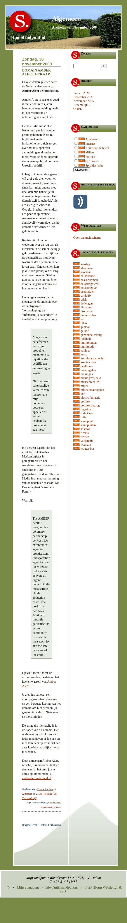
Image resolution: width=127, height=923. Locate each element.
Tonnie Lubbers (45, 789)
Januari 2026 (81, 93)
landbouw (87, 366)
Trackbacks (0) (29, 798)
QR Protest (92, 161)
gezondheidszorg (91, 335)
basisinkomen (89, 280)
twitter (85, 437)
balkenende (88, 276)
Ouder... (78, 108)
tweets (85, 433)
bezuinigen (87, 291)
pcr (83, 393)
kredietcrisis (88, 362)
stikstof (85, 429)
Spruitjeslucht (94, 165)
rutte (83, 417)
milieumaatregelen (92, 389)
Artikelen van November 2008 (74, 27)
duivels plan (88, 315)
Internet (90, 143)
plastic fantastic (90, 397)
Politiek (90, 156)
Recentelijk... (81, 105)
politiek (85, 401)
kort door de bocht (92, 358)
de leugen (87, 303)
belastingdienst (90, 284)
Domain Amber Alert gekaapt (37, 72)
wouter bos (88, 448)
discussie (86, 311)
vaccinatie (87, 440)
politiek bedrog (90, 405)
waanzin (86, 444)
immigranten (89, 342)
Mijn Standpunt (28, 887)
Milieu (89, 152)
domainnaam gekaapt (51, 807)
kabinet (85, 350)
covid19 (86, 295)
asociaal (86, 272)
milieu (85, 386)
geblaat (85, 327)
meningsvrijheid (91, 378)
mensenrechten (90, 382)
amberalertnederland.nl (36, 778)
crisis (84, 299)
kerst (84, 354)
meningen (87, 374)
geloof (85, 331)
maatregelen (88, 370)
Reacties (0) (50, 793)
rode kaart (87, 413)
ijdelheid (86, 338)
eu (82, 319)
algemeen (87, 268)
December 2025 (83, 97)
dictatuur (86, 307)
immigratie (87, 346)
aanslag (85, 264)
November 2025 (83, 101)
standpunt (87, 421)
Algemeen (66, 18)
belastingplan (89, 287)
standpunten (88, 425)
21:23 (39, 793)
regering (86, 409)
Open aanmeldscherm (87, 237)
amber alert (55, 802)
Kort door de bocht (97, 148)
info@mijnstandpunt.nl (61, 887)
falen (84, 323)
